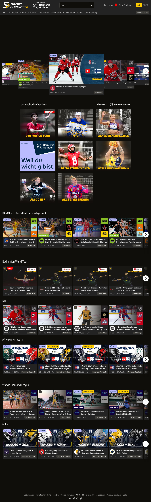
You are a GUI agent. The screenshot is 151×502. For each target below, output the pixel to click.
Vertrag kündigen (114, 495)
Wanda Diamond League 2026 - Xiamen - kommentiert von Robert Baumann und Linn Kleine (57, 412)
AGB (78, 495)
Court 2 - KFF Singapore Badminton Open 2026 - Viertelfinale (129, 289)
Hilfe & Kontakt (88, 495)
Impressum (101, 495)
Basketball (44, 12)
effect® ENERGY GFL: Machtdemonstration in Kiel (20, 367)
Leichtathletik (57, 12)
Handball (70, 12)
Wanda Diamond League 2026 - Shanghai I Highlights (127, 412)
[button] (5, 71)
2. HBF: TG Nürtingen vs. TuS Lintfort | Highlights (14, 81)
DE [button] (145, 5)
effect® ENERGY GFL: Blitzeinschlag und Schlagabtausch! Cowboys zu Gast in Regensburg (58, 367)
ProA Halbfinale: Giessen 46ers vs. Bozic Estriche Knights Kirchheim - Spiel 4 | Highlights (58, 240)
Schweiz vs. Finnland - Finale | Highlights (71, 87)
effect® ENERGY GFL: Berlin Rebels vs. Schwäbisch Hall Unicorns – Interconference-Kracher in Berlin (129, 367)
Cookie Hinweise (67, 495)
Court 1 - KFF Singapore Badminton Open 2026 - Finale (58, 289)
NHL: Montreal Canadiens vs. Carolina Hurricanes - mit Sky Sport (58, 328)
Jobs (125, 495)
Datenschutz (29, 495)
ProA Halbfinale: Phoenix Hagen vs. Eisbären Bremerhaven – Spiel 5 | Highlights (38, 84)
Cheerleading (91, 12)
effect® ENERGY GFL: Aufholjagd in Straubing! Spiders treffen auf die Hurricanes (93, 367)
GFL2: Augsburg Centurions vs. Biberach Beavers (56, 451)
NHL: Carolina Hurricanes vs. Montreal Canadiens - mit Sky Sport (23, 328)
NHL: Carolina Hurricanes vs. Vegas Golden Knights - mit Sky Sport (116, 84)
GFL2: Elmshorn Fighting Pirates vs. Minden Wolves (129, 451)
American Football (29, 12)
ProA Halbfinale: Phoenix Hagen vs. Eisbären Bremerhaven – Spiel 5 (23, 240)
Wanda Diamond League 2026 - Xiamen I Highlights (92, 412)
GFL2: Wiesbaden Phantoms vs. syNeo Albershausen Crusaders (92, 451)
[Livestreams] (75, 188)
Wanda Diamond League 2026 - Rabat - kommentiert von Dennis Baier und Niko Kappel (22, 412)
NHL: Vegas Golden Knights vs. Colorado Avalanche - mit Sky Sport (94, 328)
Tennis (80, 12)
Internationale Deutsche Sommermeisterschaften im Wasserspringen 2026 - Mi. (136, 81)
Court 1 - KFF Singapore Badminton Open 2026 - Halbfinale (94, 289)
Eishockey (13, 12)
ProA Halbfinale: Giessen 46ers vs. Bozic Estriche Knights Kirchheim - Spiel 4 (93, 240)
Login (139, 5)
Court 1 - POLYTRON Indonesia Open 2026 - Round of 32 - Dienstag (21, 289)
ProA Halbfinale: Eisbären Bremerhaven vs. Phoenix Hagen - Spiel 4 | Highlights (128, 240)
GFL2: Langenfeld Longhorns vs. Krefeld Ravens (22, 451)
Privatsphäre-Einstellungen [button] (47, 495)
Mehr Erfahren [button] (125, 5)
